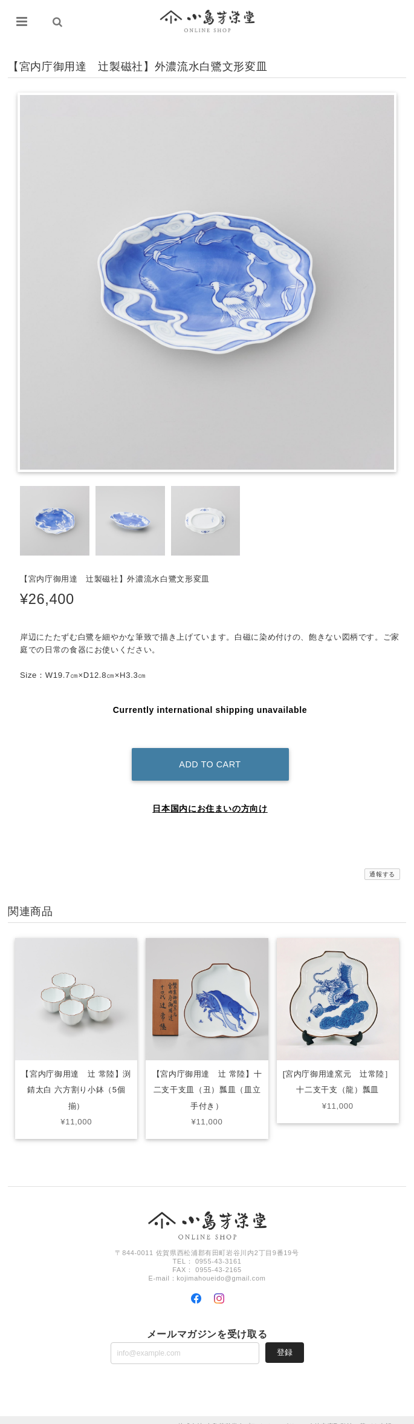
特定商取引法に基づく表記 (353, 1413)
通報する (382, 861)
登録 (285, 1339)
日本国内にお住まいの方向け (210, 796)
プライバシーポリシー (276, 1413)
